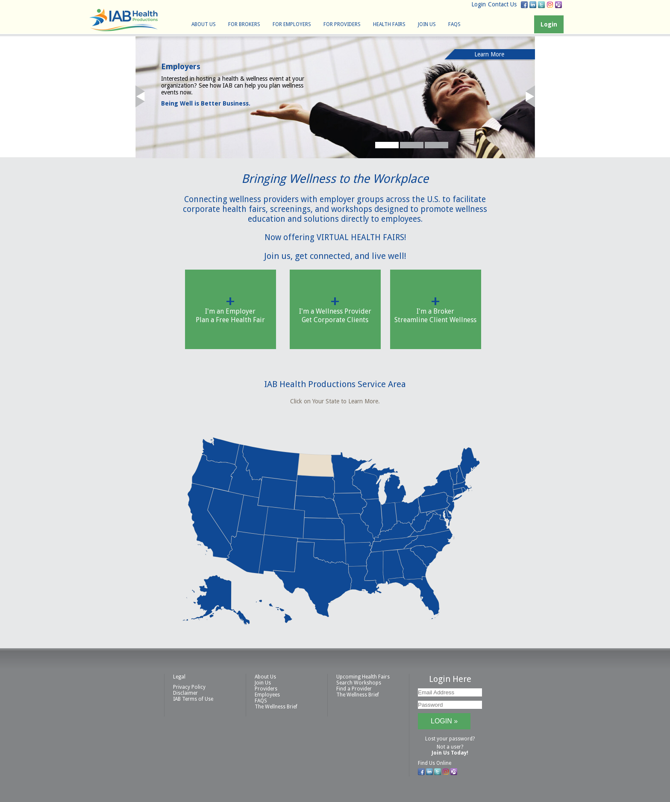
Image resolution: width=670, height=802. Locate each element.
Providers (266, 689)
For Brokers (244, 24)
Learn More (489, 54)
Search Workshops (358, 683)
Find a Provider (354, 689)
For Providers (342, 24)
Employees (267, 695)
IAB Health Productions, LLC (123, 20)
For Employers (292, 24)
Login (478, 4)
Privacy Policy (189, 687)
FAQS (454, 24)
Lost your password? (450, 739)
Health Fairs (389, 24)
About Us (203, 24)
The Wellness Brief (276, 707)
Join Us (427, 24)
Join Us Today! (450, 753)
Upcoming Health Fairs (363, 677)
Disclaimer (185, 693)
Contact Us (502, 4)
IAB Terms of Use (193, 699)
